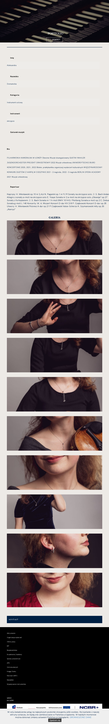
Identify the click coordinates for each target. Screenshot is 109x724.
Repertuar (14, 187)
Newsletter (10, 680)
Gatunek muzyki (17, 132)
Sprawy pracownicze (13, 659)
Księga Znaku (11, 671)
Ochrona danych (12, 667)
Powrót (56, 39)
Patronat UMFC (12, 676)
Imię (12, 58)
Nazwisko (14, 76)
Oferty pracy (11, 642)
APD (8, 663)
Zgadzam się (55, 720)
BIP (8, 646)
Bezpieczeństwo (12, 650)
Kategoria (14, 95)
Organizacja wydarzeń (14, 637)
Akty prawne (11, 633)
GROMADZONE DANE (80, 717)
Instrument (15, 113)
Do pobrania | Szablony (14, 654)
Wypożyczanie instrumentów (16, 684)
